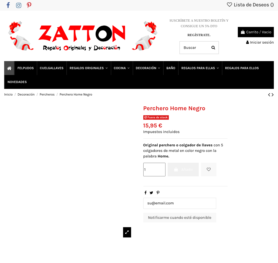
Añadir (183, 169)
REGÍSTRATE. (198, 35)
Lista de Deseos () (250, 5)
